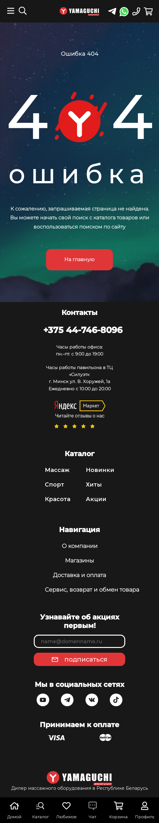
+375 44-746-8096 (82, 329)
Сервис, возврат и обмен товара (79, 589)
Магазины (79, 560)
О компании (79, 546)
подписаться (85, 659)
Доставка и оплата (79, 575)
